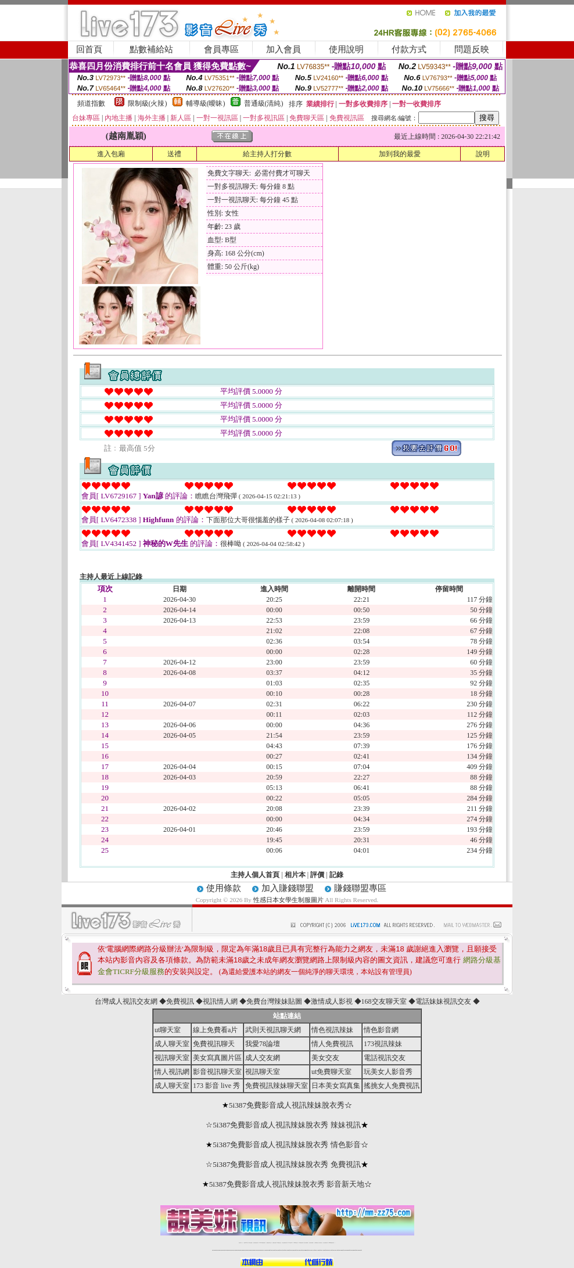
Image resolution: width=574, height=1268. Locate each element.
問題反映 (471, 49)
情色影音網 (381, 1030)
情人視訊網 (172, 1072)
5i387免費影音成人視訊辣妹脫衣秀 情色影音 (287, 1144)
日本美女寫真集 (335, 1086)
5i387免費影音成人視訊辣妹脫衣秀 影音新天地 (287, 1184)
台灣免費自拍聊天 (255, 1242)
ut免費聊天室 (331, 1072)
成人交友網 (262, 1058)
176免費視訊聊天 (301, 1242)
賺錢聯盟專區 (360, 888)
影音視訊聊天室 (217, 1072)
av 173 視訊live (290, 1242)
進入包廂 (111, 154)
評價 (317, 875)
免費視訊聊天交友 (269, 1242)
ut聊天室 (168, 1030)
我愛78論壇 (262, 1044)
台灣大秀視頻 (320, 1242)
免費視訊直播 (274, 1242)
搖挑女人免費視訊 (391, 1086)
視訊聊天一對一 (241, 1242)
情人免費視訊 (332, 1044)
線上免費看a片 (215, 1030)
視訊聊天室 (172, 1058)
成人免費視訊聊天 (325, 1242)
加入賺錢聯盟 (287, 888)
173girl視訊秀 (295, 1242)
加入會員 (283, 49)
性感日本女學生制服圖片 (288, 899)
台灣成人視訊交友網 (126, 1001)
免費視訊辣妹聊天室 (276, 1086)
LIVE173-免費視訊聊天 (262, 1242)
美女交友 (325, 1058)
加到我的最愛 (400, 154)
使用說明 (346, 49)
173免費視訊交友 (279, 1242)
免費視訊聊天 (214, 1044)
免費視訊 (180, 1001)
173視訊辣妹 (383, 1044)
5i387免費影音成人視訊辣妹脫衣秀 (287, 1105)
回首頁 (89, 49)
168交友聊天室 (384, 1001)
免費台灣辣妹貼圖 (274, 1001)
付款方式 (409, 49)
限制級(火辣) (147, 103)
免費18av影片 (246, 1242)
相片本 (295, 875)
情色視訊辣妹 (332, 1030)
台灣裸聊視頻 (316, 1242)
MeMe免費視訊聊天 (332, 1242)
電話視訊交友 (385, 1058)
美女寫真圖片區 (217, 1058)
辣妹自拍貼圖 (250, 1242)
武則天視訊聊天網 (273, 1030)
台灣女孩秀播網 (306, 1242)
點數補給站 (151, 49)
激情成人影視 (332, 1001)
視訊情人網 (220, 1001)
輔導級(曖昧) (205, 103)
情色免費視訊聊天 (284, 1242)
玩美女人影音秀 (388, 1072)
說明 (483, 154)
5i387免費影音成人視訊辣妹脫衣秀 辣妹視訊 (287, 1124)
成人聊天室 (172, 1044)
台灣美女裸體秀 (311, 1242)
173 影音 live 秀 (216, 1086)
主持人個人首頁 (255, 875)
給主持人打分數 (267, 154)
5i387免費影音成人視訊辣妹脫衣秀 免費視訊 (287, 1164)
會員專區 (221, 49)
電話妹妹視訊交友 (443, 1001)
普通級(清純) (264, 103)
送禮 (174, 154)
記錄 (336, 875)
